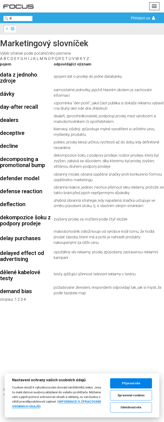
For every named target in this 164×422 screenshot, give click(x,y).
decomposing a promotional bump (22, 162)
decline (9, 146)
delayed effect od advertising (22, 256)
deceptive (12, 133)
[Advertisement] (82, 340)
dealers (9, 120)
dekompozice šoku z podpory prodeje (25, 220)
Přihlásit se (143, 18)
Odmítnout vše (131, 407)
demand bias (16, 291)
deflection (12, 204)
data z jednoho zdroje (18, 77)
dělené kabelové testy (20, 275)
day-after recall (19, 107)
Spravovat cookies (131, 395)
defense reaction (21, 191)
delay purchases (20, 238)
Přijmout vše (131, 383)
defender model (19, 178)
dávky (7, 94)
